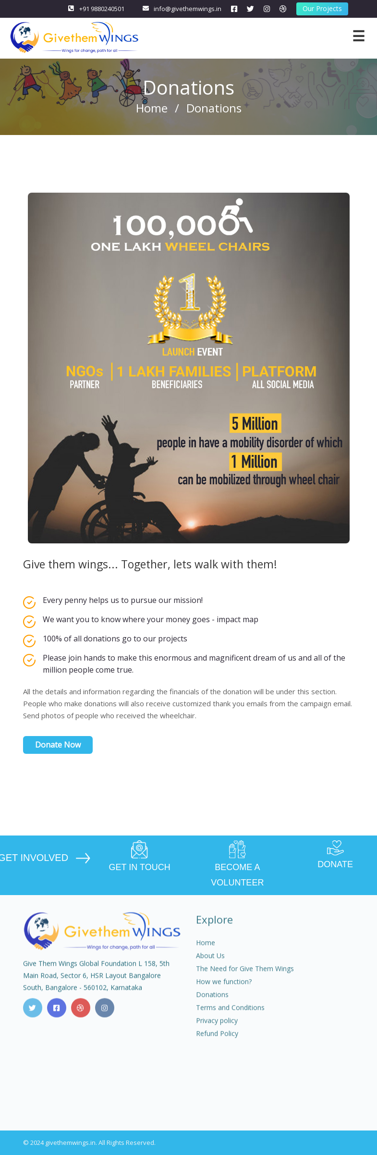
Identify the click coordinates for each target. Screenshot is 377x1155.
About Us (210, 962)
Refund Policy (217, 1040)
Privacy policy (217, 1027)
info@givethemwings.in (187, 8)
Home (152, 108)
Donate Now (58, 744)
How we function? (224, 988)
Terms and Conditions (230, 1014)
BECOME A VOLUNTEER (238, 863)
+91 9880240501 (101, 8)
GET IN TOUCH (140, 856)
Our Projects (322, 8)
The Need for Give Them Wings (245, 975)
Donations (212, 1001)
